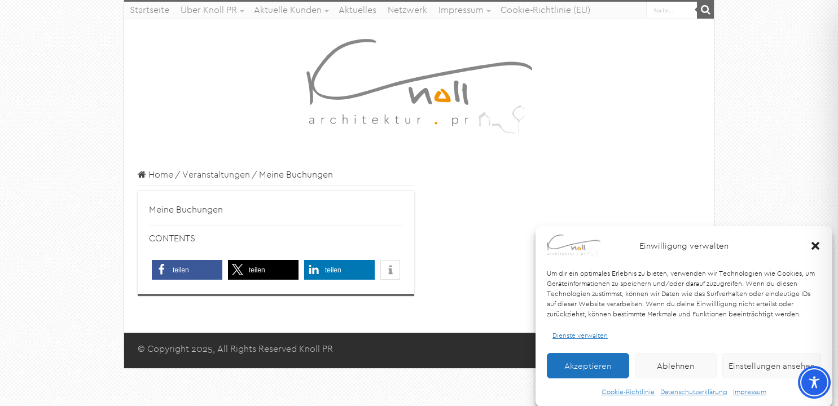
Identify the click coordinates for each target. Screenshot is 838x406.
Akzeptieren (587, 370)
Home (155, 174)
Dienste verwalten (580, 340)
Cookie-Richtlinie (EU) (545, 10)
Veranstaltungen (216, 174)
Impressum (749, 396)
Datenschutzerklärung (693, 396)
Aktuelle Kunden (288, 10)
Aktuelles (357, 10)
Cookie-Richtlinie (628, 396)
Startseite (149, 10)
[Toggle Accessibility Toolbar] (814, 382)
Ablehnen (675, 370)
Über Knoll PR (209, 10)
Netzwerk (407, 10)
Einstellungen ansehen (772, 370)
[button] (815, 250)
